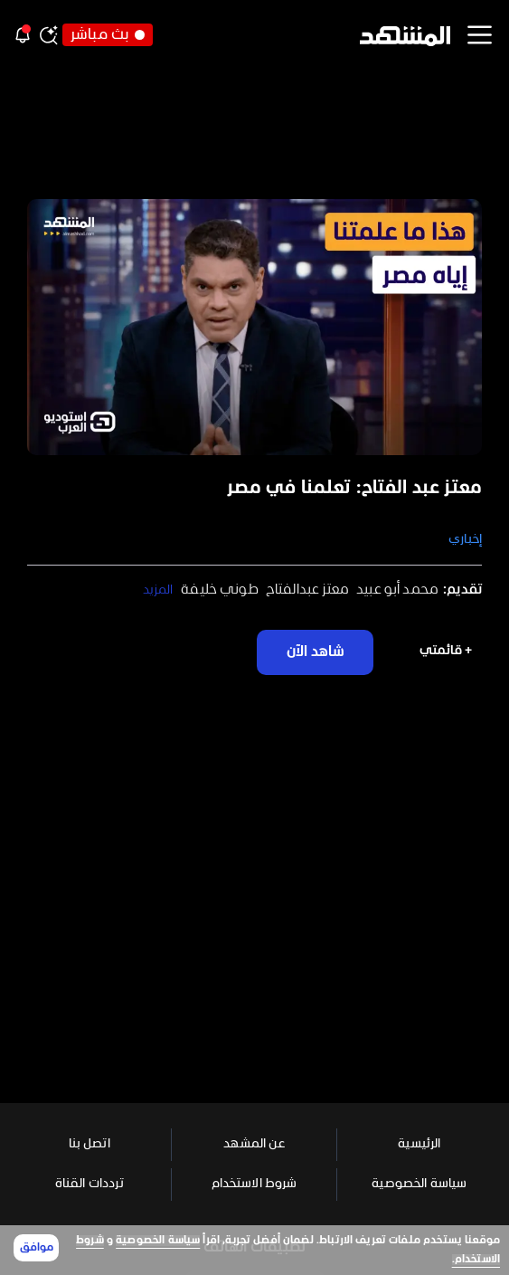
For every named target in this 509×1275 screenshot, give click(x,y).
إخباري (465, 540)
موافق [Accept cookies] (36, 1247)
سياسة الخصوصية (158, 1240)
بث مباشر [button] (108, 35)
